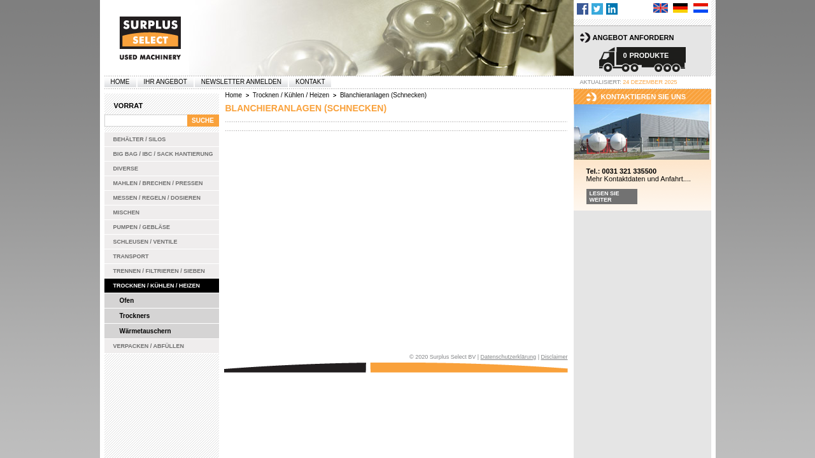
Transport (131, 256)
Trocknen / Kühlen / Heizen (157, 285)
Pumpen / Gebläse (142, 227)
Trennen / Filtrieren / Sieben (159, 271)
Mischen (126, 212)
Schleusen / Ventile (145, 242)
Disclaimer (554, 357)
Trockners (135, 315)
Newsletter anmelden (241, 81)
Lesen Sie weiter (605, 196)
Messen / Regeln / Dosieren (157, 198)
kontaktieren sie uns (643, 97)
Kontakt (310, 81)
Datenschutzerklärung (509, 357)
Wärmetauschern (145, 331)
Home (120, 81)
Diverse (126, 168)
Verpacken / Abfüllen (149, 346)
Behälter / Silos (139, 139)
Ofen (127, 300)
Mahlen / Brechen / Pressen (158, 183)
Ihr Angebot (165, 81)
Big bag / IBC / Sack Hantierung (163, 154)
